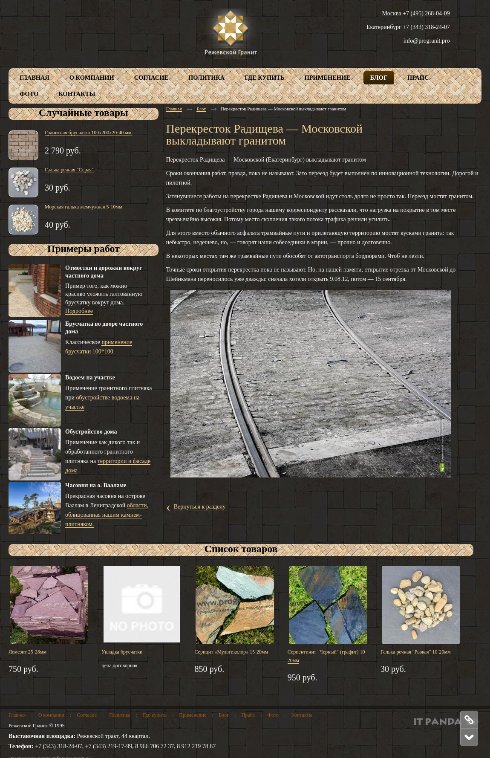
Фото (273, 715)
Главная (174, 108)
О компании (51, 715)
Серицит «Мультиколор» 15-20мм (231, 652)
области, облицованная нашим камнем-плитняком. (106, 514)
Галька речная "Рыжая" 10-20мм (415, 652)
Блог (201, 108)
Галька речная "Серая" (69, 170)
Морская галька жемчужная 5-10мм (83, 207)
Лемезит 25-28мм (27, 652)
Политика (119, 715)
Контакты (301, 715)
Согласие (87, 715)
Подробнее (79, 311)
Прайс (248, 715)
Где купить (155, 715)
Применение (192, 715)
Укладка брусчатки (121, 652)
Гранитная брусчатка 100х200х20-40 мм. (89, 133)
